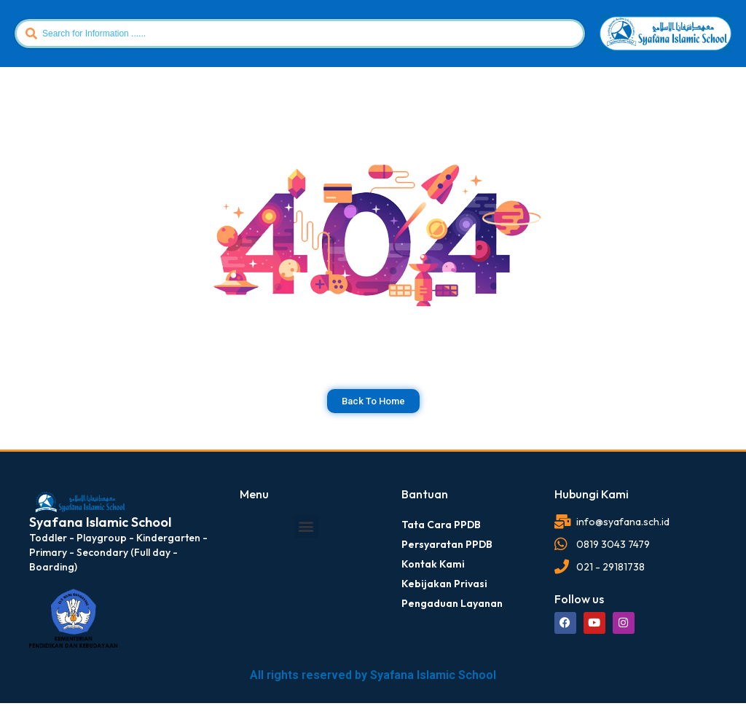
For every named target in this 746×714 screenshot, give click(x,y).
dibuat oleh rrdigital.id (34, 467)
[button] (306, 526)
